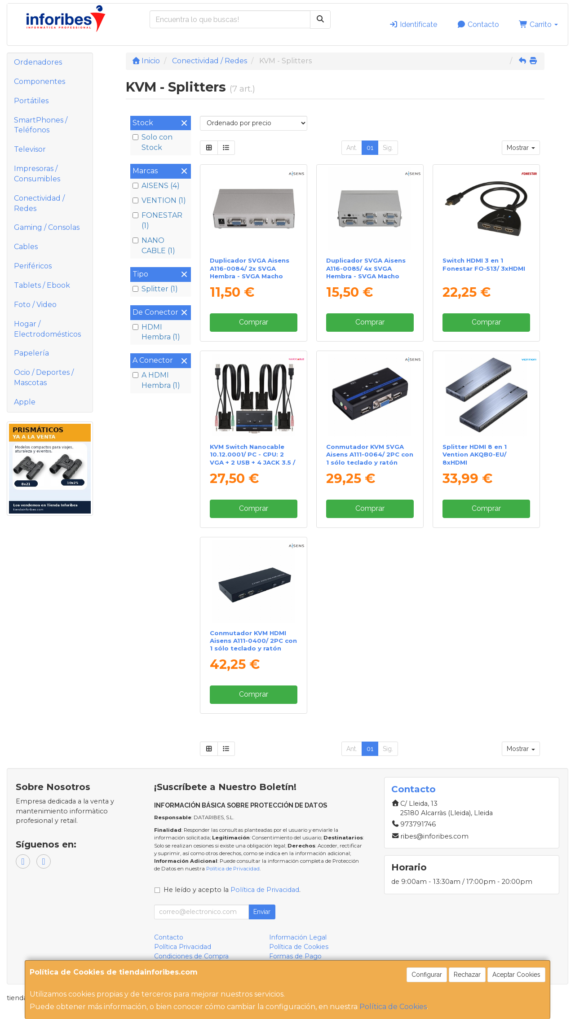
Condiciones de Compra (191, 956)
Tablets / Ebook (42, 285)
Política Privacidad (182, 947)
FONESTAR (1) (157, 220)
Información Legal (298, 937)
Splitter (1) (155, 289)
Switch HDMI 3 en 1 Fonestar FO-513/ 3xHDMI (483, 264)
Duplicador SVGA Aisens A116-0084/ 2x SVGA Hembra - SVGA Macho (249, 268)
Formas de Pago (295, 956)
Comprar (253, 322)
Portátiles (31, 101)
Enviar (261, 911)
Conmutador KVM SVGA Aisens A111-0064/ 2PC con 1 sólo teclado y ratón (369, 454)
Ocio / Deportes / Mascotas (44, 377)
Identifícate (413, 24)
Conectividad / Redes (39, 203)
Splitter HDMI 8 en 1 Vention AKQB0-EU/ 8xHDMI (474, 454)
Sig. (388, 147)
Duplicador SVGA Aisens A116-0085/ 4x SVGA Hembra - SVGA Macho (366, 268)
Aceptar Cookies (516, 974)
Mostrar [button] (521, 147)
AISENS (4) (156, 185)
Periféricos (33, 266)
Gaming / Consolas (47, 227)
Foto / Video (35, 304)
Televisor (30, 149)
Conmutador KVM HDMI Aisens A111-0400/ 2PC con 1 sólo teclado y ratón (253, 640)
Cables (26, 246)
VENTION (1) (159, 200)
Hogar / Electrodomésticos (47, 329)
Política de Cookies (393, 1006)
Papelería (31, 353)
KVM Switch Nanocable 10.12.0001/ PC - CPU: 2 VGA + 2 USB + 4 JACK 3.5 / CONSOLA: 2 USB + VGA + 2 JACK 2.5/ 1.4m (253, 462)
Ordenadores (38, 62)
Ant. (351, 147)
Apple (24, 402)
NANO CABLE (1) (154, 245)
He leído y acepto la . (232, 890)
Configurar (426, 974)
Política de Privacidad (233, 868)
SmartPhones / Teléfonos (40, 125)
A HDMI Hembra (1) (156, 380)
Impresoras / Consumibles (37, 173)
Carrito (538, 24)
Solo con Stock (152, 142)
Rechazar (467, 974)
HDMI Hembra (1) (156, 332)
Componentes (39, 81)
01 (370, 147)
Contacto (478, 24)
